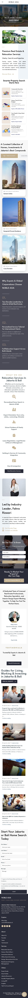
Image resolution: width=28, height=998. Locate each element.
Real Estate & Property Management (7, 962)
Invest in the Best (15, 134)
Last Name (4, 850)
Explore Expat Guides (16, 121)
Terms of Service (17, 994)
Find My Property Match (7, 978)
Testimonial (4, 942)
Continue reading (6, 718)
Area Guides (4, 973)
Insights (3, 983)
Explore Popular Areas (16, 96)
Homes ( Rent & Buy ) (7, 952)
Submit (14, 561)
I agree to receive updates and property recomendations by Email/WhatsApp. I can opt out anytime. (13, 886)
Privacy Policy (9, 994)
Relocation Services (6, 949)
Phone (3, 862)
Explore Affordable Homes (17, 108)
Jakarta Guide (15, 705)
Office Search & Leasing (8, 957)
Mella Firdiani (14, 624)
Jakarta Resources (6, 976)
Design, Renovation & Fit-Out (9, 959)
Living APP (4, 981)
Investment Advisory (7, 954)
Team (3, 940)
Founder (3, 938)
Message (3, 868)
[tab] (9, 156)
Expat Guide (4, 971)
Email (2, 856)
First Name (4, 844)
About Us (4, 935)
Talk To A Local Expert (7, 986)
